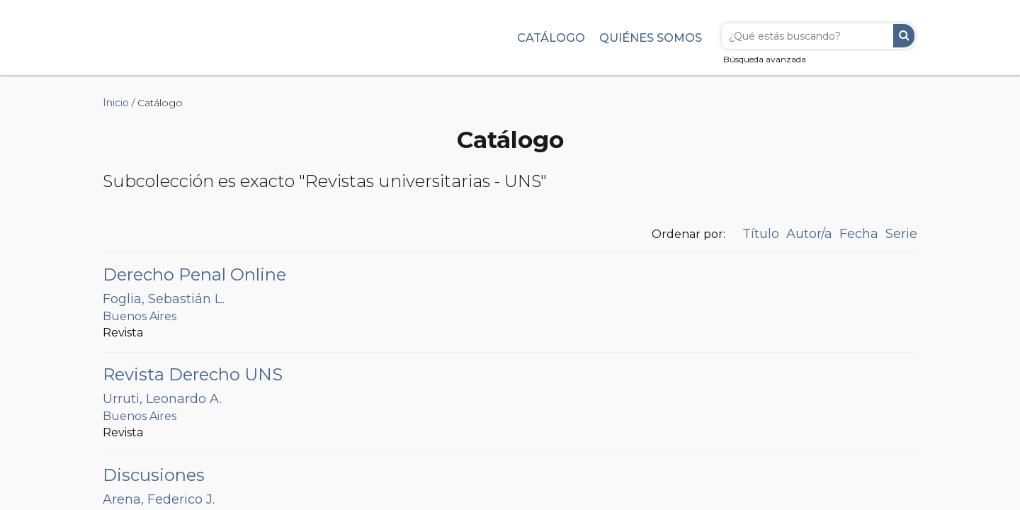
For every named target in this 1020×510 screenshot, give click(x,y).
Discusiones (154, 475)
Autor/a (809, 234)
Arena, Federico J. (159, 499)
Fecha (858, 234)
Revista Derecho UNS (193, 374)
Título (760, 234)
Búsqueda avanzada (764, 59)
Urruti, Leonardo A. (162, 399)
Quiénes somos (650, 37)
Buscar (903, 35)
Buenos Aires (139, 316)
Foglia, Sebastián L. (164, 299)
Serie (901, 234)
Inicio (116, 102)
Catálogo (551, 37)
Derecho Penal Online (194, 274)
